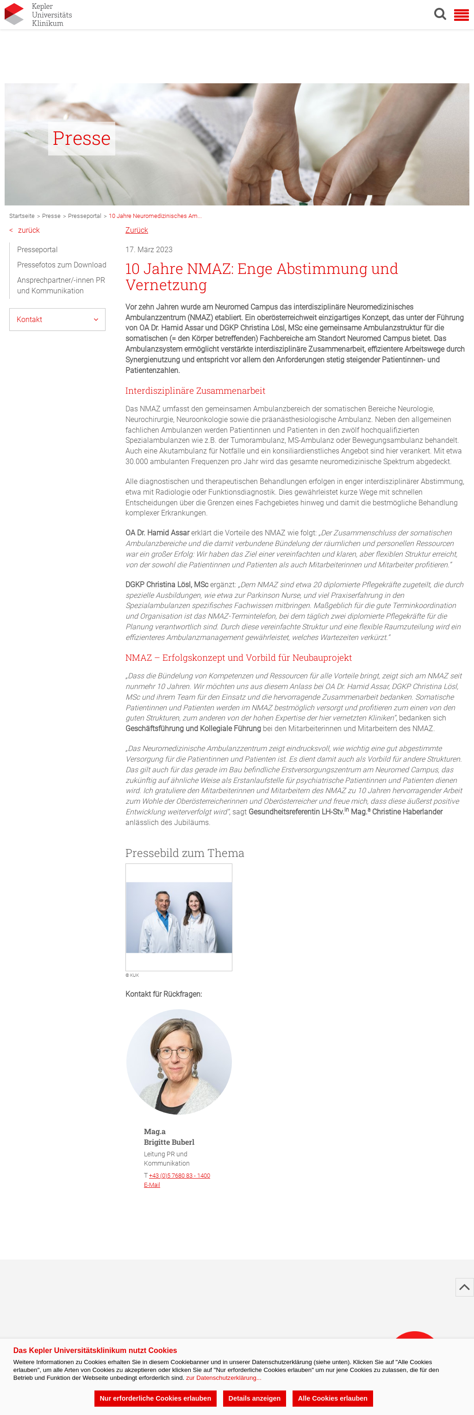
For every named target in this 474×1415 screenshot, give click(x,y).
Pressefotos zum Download (61, 265)
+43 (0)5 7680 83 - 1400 (179, 1175)
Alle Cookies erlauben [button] (333, 1398)
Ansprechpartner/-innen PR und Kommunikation (61, 285)
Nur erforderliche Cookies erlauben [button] (155, 1398)
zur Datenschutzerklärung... (224, 1377)
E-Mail (152, 1184)
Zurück (136, 230)
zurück (24, 230)
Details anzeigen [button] (255, 1398)
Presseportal (37, 249)
